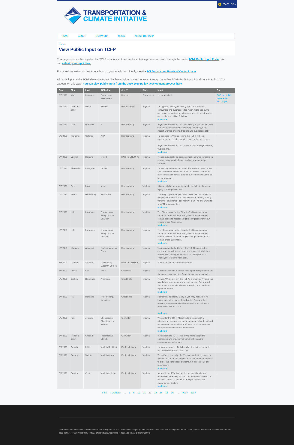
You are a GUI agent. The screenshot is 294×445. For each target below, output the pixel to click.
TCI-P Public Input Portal (204, 59)
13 (155, 393)
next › (185, 393)
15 (166, 393)
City (124, 90)
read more (162, 119)
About (82, 36)
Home (65, 36)
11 (144, 393)
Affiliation (106, 90)
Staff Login (229, 4)
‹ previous (115, 393)
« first (104, 393)
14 (161, 393)
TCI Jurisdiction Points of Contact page (171, 71)
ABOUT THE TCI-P (144, 36)
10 (138, 393)
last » (193, 393)
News (121, 36)
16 (172, 393)
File (218, 90)
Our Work (102, 36)
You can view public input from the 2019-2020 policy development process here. (133, 83)
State (145, 90)
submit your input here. (76, 63)
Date (61, 90)
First (73, 90)
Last (87, 90)
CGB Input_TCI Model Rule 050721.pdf (224, 98)
